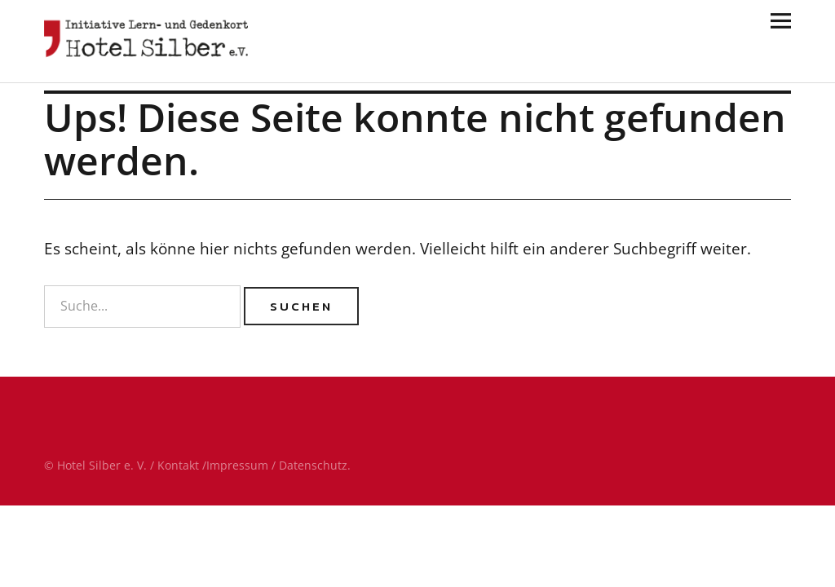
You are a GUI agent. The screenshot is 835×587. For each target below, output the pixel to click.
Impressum (237, 465)
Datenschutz (313, 465)
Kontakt (178, 465)
